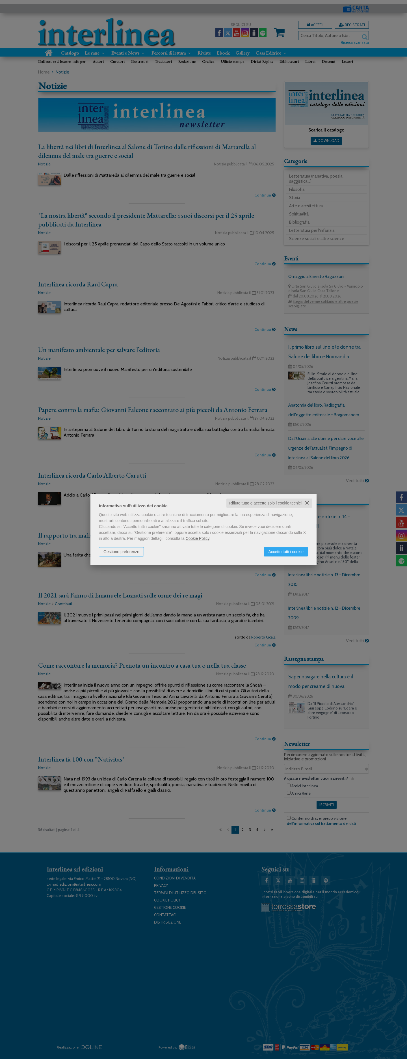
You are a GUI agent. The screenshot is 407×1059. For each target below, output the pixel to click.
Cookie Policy (197, 538)
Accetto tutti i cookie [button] (286, 551)
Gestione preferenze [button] (121, 551)
